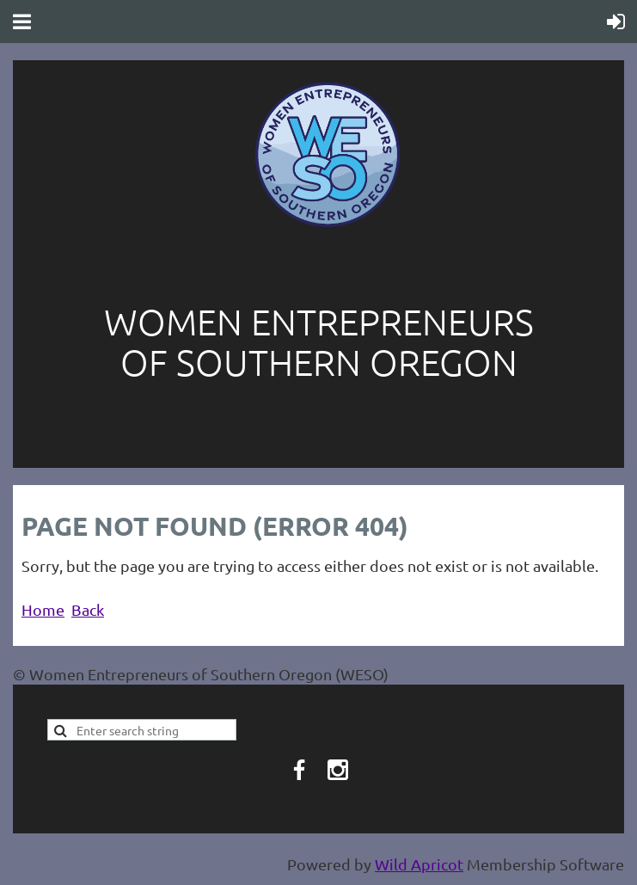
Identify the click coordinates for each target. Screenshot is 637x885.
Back (87, 609)
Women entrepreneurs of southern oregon (319, 341)
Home (42, 609)
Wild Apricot (419, 864)
